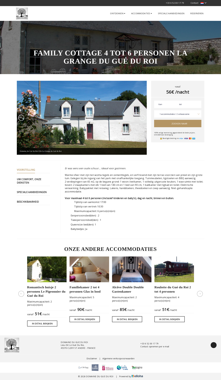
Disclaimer (92, 358)
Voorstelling (26, 169)
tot (180, 104)
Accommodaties (141, 13)
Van (160, 104)
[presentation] (21, 118)
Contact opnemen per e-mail (153, 346)
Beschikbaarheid (28, 201)
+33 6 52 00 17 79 (147, 343)
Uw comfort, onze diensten (29, 181)
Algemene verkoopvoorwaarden (118, 358)
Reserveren (196, 13)
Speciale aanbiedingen (171, 13)
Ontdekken (117, 13)
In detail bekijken (42, 323)
